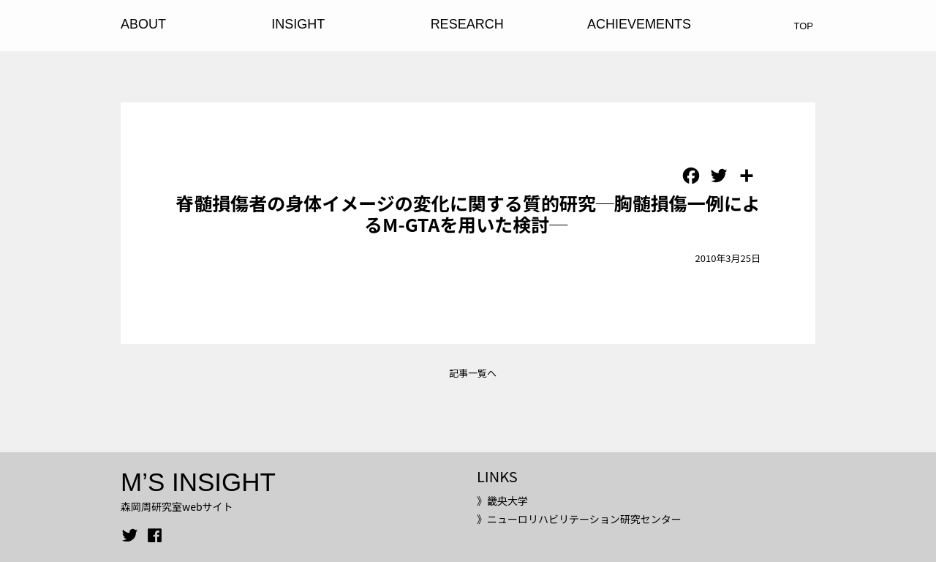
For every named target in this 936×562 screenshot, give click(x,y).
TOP (804, 25)
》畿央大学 (502, 500)
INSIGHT (298, 24)
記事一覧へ (472, 373)
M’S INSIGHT (198, 482)
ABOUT (143, 24)
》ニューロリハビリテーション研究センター (579, 519)
